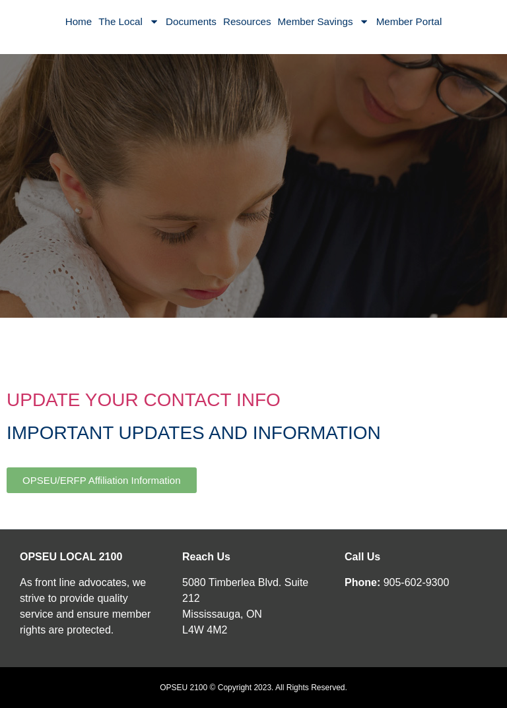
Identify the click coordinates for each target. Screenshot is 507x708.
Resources (247, 21)
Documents (191, 21)
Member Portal (409, 21)
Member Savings (324, 21)
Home (78, 21)
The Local (128, 21)
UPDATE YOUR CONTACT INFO (144, 400)
